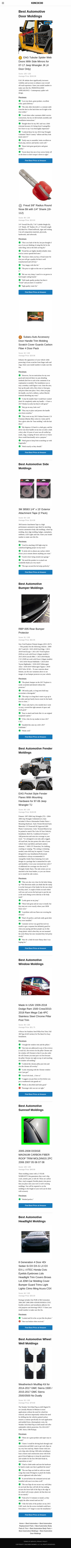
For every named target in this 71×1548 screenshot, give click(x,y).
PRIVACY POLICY (42, 1541)
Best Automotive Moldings (28, 1531)
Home (21, 1523)
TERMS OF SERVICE (30, 1541)
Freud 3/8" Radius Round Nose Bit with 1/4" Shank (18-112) (35, 209)
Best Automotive (32, 1523)
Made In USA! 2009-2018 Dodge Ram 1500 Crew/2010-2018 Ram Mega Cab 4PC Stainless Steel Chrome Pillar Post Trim (35, 1012)
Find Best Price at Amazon (35, 160)
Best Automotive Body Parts (40, 1528)
